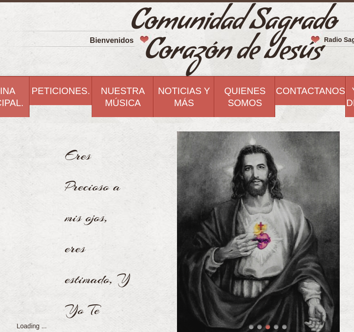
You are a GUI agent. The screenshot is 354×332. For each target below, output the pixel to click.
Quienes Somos (245, 97)
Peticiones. (61, 91)
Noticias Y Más (184, 97)
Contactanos (310, 91)
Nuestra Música (123, 97)
